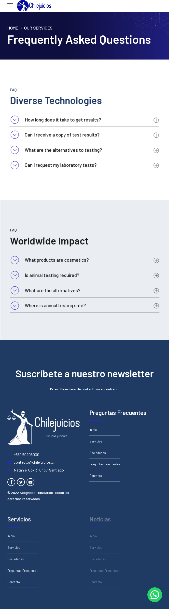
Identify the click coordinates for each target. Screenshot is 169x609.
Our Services (38, 27)
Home (12, 27)
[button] (154, 594)
